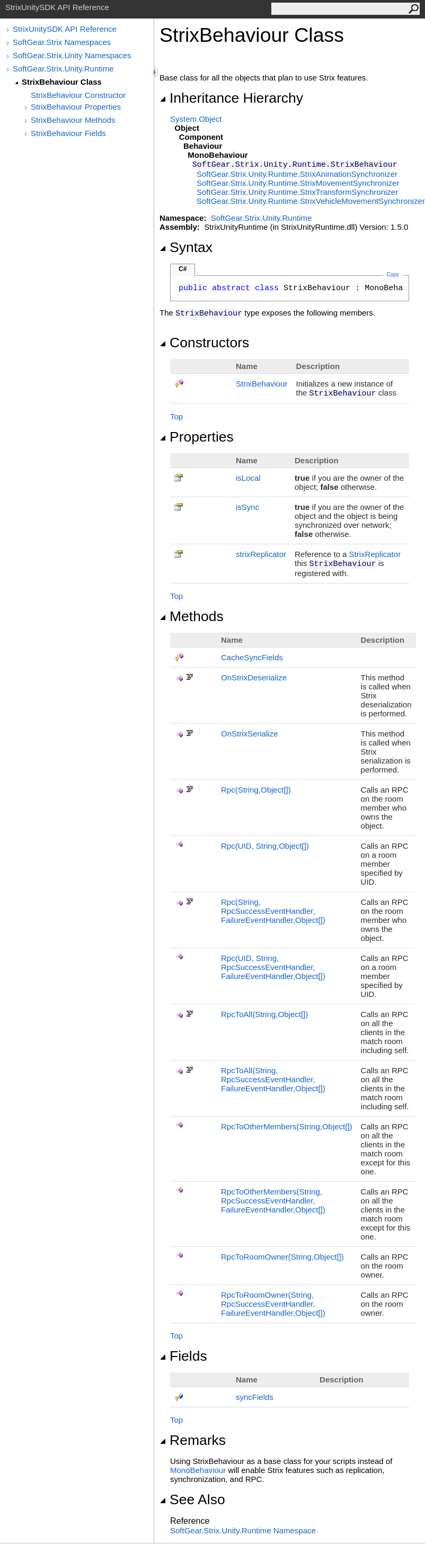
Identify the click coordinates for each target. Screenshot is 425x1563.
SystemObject (196, 118)
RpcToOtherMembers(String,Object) (286, 1126)
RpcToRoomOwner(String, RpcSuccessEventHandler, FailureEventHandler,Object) (273, 1303)
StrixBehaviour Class (62, 81)
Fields (183, 1356)
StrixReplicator (375, 554)
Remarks (193, 1440)
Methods (192, 616)
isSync (247, 506)
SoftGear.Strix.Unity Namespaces (72, 55)
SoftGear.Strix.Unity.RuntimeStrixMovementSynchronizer (298, 182)
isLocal (248, 477)
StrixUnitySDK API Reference (65, 28)
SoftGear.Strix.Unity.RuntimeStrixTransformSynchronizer (297, 191)
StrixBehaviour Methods (73, 119)
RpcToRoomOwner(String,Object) (282, 1256)
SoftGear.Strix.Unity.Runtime (63, 68)
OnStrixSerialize (249, 733)
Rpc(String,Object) (256, 789)
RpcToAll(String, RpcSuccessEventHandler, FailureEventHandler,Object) (273, 1079)
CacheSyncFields (252, 657)
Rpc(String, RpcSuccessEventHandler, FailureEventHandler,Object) (273, 910)
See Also (192, 1499)
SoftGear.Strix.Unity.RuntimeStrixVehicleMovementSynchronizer (311, 200)
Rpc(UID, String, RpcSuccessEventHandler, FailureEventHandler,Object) (273, 967)
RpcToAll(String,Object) (264, 1014)
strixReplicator (261, 554)
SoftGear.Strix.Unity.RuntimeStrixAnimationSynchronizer (297, 173)
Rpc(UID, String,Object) (265, 845)
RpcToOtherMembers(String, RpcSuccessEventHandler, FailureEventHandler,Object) (273, 1200)
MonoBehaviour (198, 1470)
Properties (197, 437)
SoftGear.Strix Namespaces (62, 42)
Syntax (186, 247)
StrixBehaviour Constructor (78, 95)
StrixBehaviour (262, 383)
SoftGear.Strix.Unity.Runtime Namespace (243, 1530)
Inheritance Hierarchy (231, 98)
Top (176, 416)
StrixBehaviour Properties (76, 106)
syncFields (254, 1397)
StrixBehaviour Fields (68, 133)
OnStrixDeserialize (254, 677)
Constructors (204, 343)
